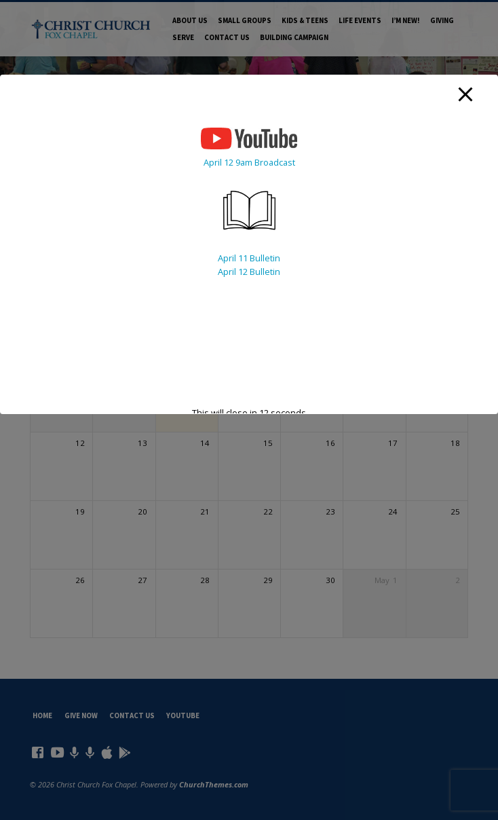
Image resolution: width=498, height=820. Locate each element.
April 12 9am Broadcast (249, 162)
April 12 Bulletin (249, 271)
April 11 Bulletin (249, 258)
